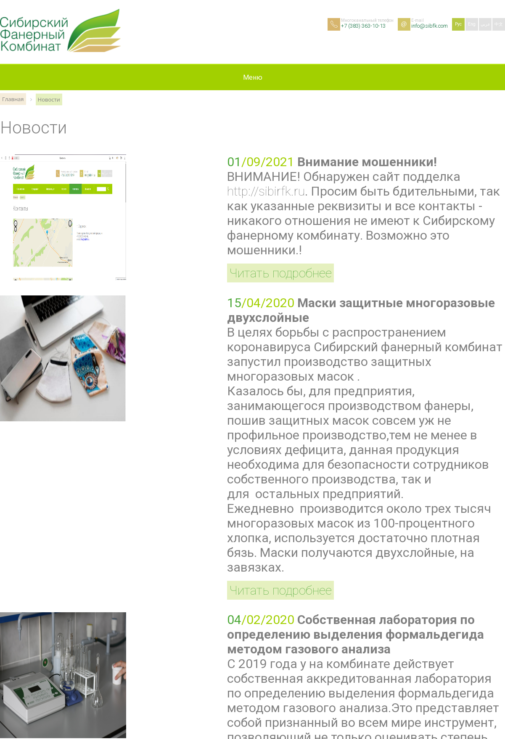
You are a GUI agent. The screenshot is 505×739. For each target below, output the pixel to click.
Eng (472, 24)
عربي (485, 24)
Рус (458, 24)
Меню (252, 77)
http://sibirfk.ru (266, 191)
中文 (498, 24)
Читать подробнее (280, 273)
